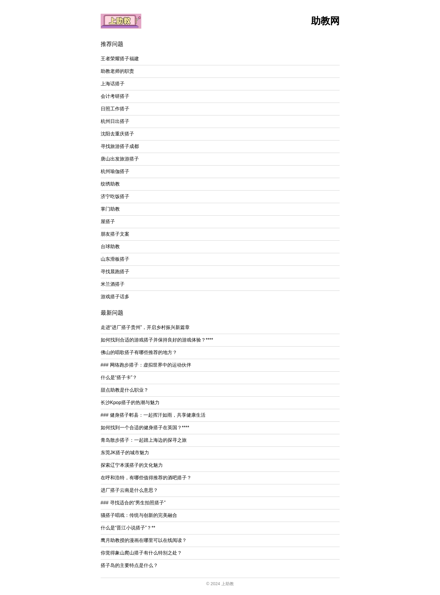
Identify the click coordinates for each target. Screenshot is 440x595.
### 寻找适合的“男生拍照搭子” (133, 502)
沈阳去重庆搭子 (117, 133)
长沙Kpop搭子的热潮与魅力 (130, 402)
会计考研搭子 (115, 96)
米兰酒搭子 (113, 284)
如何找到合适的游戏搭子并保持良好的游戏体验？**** (157, 339)
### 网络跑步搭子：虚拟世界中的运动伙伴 (146, 364)
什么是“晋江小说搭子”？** (128, 527)
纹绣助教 (110, 183)
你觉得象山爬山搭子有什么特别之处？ (141, 552)
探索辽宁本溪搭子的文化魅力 (132, 465)
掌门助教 (110, 208)
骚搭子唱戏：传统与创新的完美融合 (139, 515)
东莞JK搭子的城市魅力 (125, 452)
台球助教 (110, 246)
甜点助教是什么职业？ (124, 389)
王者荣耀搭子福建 (120, 58)
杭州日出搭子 (115, 121)
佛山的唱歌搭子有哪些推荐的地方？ (139, 352)
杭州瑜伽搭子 (115, 171)
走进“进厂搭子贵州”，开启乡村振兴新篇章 (145, 327)
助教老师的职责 (117, 71)
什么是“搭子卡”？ (119, 377)
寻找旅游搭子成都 (120, 146)
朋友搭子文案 (115, 234)
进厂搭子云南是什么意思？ (129, 490)
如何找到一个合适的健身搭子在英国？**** (145, 427)
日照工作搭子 (115, 108)
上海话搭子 (113, 83)
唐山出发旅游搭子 (120, 158)
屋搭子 (108, 221)
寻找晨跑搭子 (115, 271)
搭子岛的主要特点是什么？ (129, 565)
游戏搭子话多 (115, 296)
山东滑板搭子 (115, 259)
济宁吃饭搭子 (115, 196)
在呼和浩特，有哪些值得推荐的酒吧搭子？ (146, 477)
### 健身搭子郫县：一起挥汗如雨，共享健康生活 (153, 415)
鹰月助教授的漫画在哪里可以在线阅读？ (144, 540)
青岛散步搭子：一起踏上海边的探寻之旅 (144, 440)
